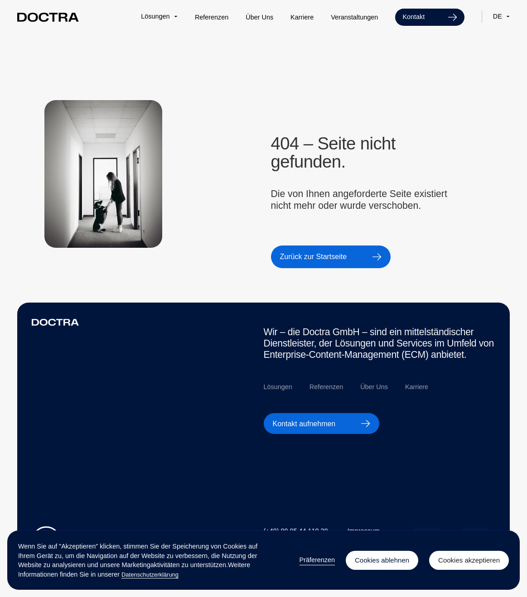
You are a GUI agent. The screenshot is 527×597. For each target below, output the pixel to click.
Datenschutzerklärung (150, 574)
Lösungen (278, 386)
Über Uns (259, 17)
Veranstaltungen (354, 17)
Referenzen (211, 17)
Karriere (302, 17)
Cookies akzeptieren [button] (469, 560)
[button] (159, 16)
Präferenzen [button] (317, 559)
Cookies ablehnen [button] (382, 560)
